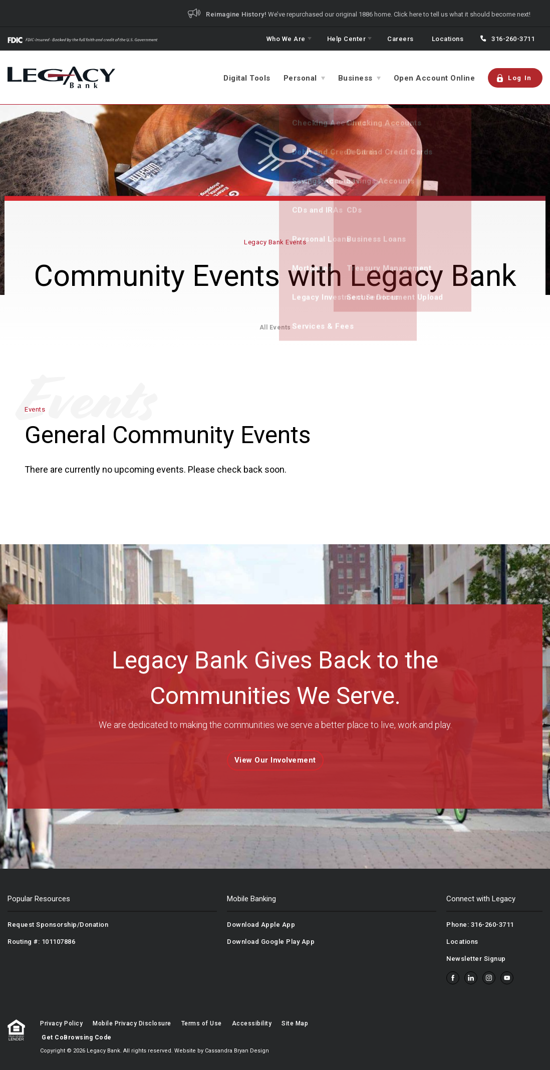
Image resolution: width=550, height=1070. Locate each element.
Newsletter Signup (476, 958)
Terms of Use (201, 1023)
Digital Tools (246, 78)
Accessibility (252, 1023)
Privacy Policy (61, 1023)
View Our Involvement (275, 760)
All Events (275, 327)
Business (355, 78)
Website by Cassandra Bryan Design (221, 1050)
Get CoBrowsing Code (77, 1037)
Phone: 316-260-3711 (480, 924)
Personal (300, 78)
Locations (448, 39)
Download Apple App (261, 924)
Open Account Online (434, 78)
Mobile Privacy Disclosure (132, 1023)
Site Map (295, 1023)
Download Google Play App (271, 941)
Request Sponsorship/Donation (58, 924)
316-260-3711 (512, 39)
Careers (400, 39)
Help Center (346, 39)
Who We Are (286, 39)
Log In (514, 78)
